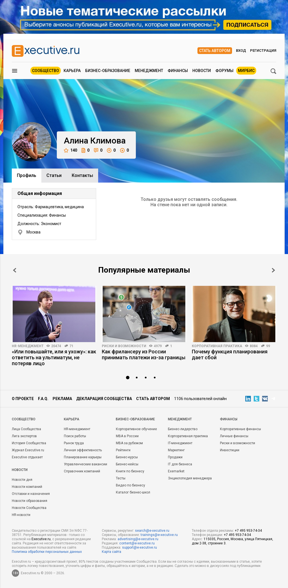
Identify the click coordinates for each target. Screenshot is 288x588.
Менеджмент (149, 70)
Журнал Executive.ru (28, 450)
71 (71, 346)
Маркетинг (176, 450)
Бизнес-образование (107, 70)
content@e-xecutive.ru (137, 543)
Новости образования (29, 501)
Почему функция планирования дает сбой (229, 354)
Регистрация (263, 50)
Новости (201, 70)
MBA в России (127, 436)
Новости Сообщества (29, 508)
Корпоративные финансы (240, 429)
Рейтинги (123, 450)
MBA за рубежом (129, 443)
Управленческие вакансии (85, 464)
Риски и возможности (124, 346)
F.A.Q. (43, 398)
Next (273, 270)
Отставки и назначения (31, 494)
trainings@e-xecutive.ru (159, 535)
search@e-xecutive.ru (152, 531)
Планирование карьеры (83, 457)
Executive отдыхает (27, 457)
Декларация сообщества (104, 398)
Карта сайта (111, 552)
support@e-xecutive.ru (139, 547)
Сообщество (45, 70)
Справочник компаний (82, 471)
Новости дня (22, 480)
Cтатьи (54, 175)
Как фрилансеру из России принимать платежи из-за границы (143, 354)
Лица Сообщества (26, 429)
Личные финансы (234, 436)
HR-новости (21, 515)
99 (268, 346)
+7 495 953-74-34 (248, 531)
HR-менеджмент (28, 346)
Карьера (72, 70)
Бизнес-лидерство (182, 429)
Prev (14, 270)
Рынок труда (74, 443)
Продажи (175, 457)
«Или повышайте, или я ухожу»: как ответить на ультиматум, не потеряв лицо (54, 357)
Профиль (26, 175)
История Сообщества (29, 443)
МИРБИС (246, 70)
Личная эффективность (83, 450)
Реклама (62, 398)
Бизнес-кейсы (127, 464)
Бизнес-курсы (127, 457)
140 (70, 150)
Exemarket (176, 471)
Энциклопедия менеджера (190, 478)
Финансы (178, 70)
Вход (241, 50)
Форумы (224, 70)
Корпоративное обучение (136, 429)
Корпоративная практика (217, 346)
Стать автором (214, 50)
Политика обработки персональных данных (47, 552)
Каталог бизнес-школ (133, 492)
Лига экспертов (24, 436)
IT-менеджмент (180, 443)
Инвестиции (229, 450)
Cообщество (23, 419)
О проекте (23, 398)
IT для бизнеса (180, 464)
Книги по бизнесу (130, 471)
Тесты (120, 478)
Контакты (82, 175)
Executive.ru (41, 539)
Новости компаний (27, 487)
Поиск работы (75, 436)
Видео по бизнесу (130, 485)
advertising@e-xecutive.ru (138, 539)
